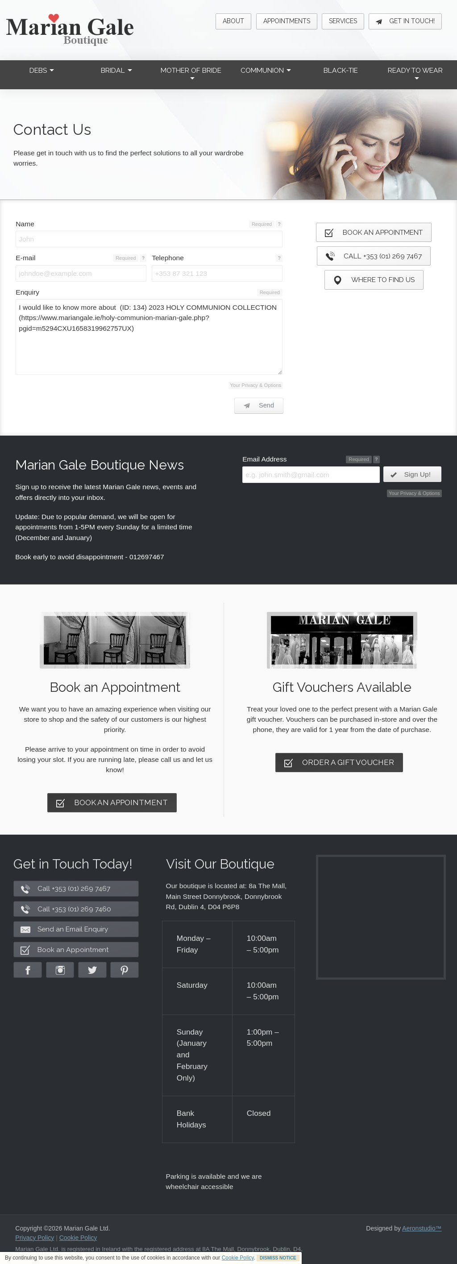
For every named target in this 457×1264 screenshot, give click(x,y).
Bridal (116, 70)
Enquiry (27, 292)
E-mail (25, 258)
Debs (41, 70)
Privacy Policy (34, 1237)
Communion (266, 70)
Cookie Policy (238, 1258)
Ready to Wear (415, 73)
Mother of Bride (191, 73)
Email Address (264, 459)
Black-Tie (341, 70)
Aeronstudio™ (422, 1228)
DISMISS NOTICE (278, 1258)
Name (25, 224)
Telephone (168, 258)
